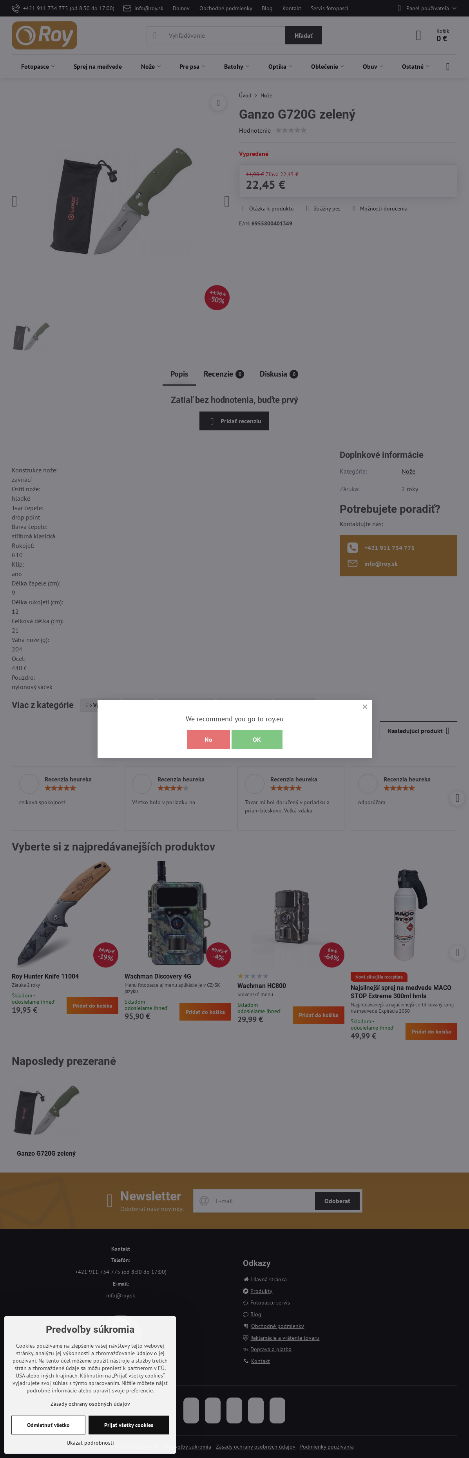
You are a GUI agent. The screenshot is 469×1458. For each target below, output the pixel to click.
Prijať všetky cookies (128, 1425)
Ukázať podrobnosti (90, 1442)
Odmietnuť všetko (48, 1425)
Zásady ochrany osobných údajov (90, 1403)
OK (257, 739)
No (208, 739)
